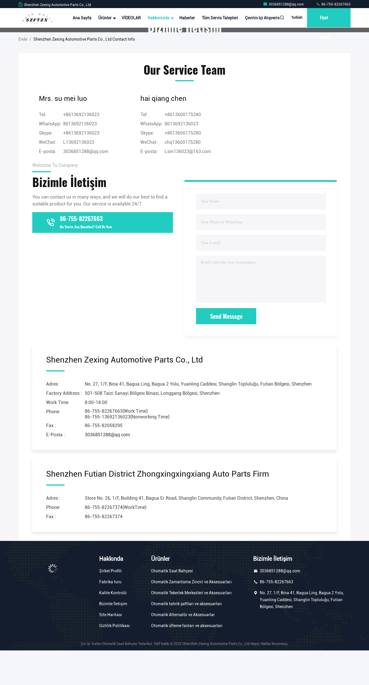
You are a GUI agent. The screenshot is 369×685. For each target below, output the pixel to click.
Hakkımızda (158, 18)
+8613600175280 (183, 167)
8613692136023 (80, 158)
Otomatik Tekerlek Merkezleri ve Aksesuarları (191, 627)
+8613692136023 (81, 167)
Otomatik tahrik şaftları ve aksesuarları (186, 638)
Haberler (185, 18)
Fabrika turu (110, 616)
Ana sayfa (80, 18)
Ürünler (105, 18)
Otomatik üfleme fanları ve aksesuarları (187, 660)
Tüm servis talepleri (218, 18)
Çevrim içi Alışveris (261, 18)
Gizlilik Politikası (114, 660)
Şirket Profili (110, 605)
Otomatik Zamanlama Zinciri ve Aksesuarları (191, 616)
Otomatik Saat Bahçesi (172, 605)
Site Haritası (110, 649)
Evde (22, 73)
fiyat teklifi (324, 21)
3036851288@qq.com (283, 4)
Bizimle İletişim (113, 638)
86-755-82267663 (333, 4)
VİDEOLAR (129, 18)
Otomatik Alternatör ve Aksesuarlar (183, 649)
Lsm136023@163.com (188, 186)
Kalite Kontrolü (113, 627)
